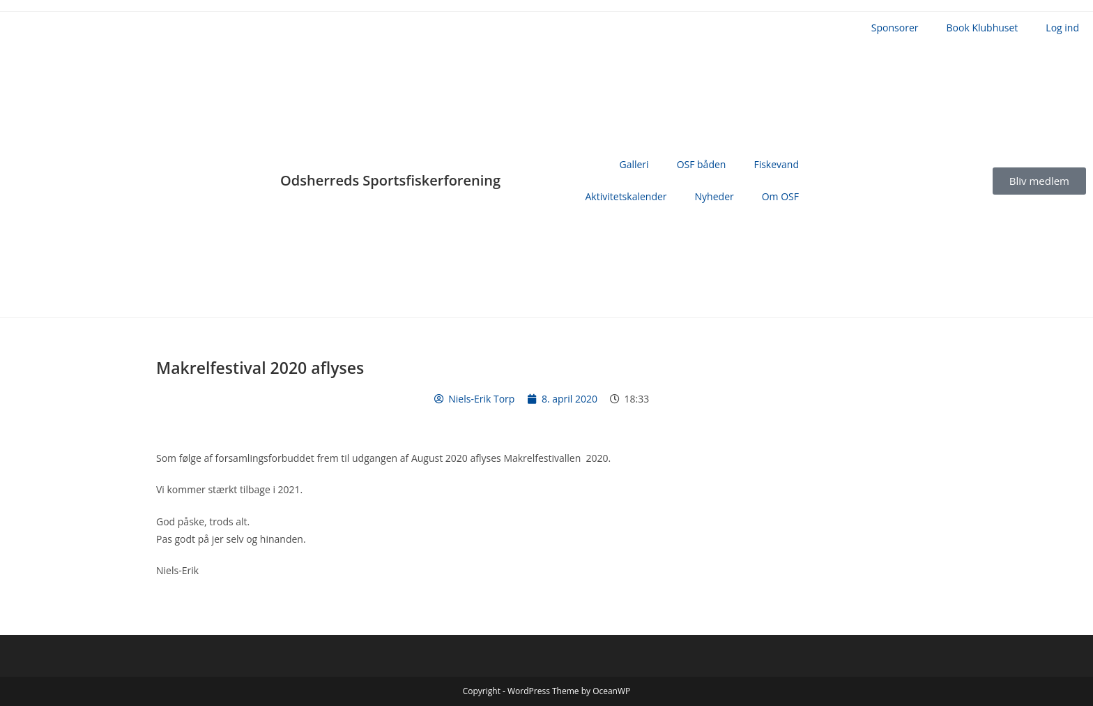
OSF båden (701, 164)
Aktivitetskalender (626, 196)
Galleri (633, 164)
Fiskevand (776, 164)
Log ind (1062, 27)
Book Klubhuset (982, 27)
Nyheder (714, 196)
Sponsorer (895, 27)
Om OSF (780, 196)
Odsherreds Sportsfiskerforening (390, 180)
